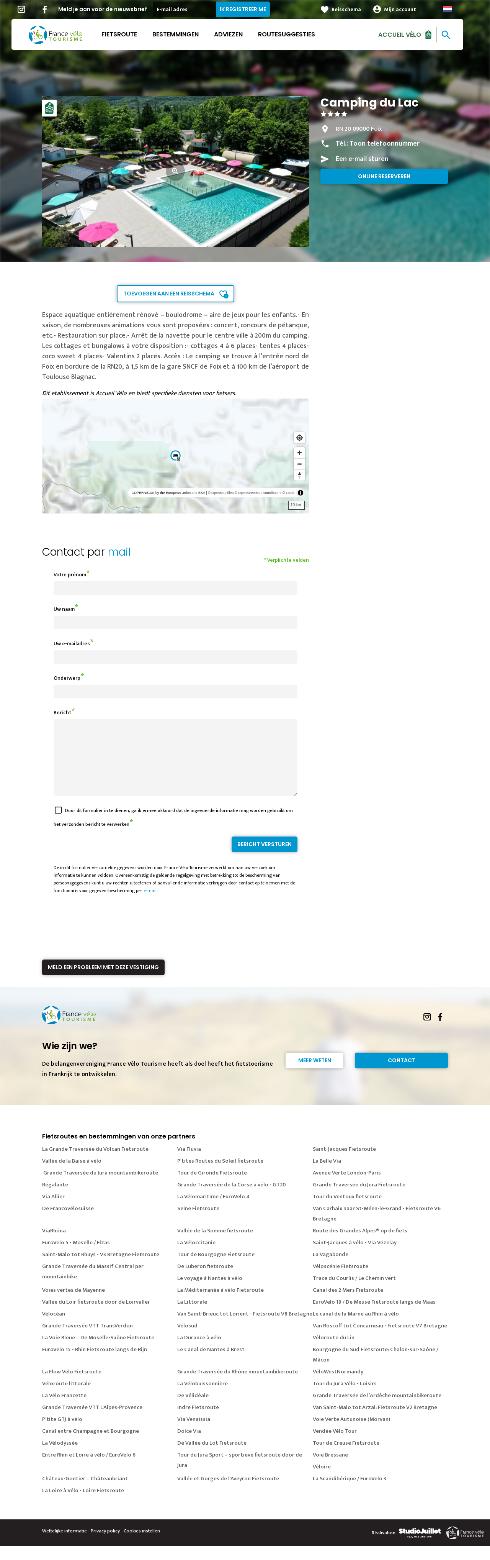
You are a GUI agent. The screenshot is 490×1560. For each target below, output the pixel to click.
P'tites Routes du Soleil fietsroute (220, 1174)
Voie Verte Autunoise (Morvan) (351, 1433)
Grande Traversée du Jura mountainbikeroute (100, 1186)
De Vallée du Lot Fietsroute (212, 1457)
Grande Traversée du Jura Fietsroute (359, 1198)
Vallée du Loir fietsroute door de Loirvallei (95, 1316)
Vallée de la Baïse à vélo (71, 1174)
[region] (175, 456)
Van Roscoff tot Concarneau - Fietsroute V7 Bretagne (380, 1339)
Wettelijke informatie (64, 1544)
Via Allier (53, 1210)
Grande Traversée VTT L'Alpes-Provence (92, 1421)
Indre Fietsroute (198, 1421)
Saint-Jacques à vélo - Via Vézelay (355, 1256)
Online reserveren (384, 176)
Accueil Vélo (407, 34)
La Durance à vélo (199, 1351)
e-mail (150, 904)
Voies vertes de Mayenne (73, 1304)
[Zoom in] (299, 452)
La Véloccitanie (196, 1256)
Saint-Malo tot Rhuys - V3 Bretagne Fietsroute (100, 1268)
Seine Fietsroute (198, 1222)
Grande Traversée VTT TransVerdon (87, 1339)
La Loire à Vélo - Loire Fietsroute (83, 1504)
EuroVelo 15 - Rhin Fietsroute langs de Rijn (94, 1363)
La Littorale (192, 1316)
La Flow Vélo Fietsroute (71, 1385)
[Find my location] (299, 437)
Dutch (455, 9)
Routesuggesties (294, 34)
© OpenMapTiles (221, 493)
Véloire (322, 1480)
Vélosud (187, 1339)
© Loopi (288, 493)
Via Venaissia (193, 1433)
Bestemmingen (183, 34)
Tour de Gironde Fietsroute (212, 1186)
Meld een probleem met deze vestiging (103, 981)
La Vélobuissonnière (202, 1397)
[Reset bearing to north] (299, 475)
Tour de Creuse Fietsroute (346, 1457)
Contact (401, 1074)
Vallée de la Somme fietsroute (215, 1244)
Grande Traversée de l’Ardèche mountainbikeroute (377, 1409)
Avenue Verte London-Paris (347, 1186)
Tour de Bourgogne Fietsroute (216, 1268)
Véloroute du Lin (333, 1351)
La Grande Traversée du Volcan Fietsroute (95, 1163)
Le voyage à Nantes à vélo (209, 1292)
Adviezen (236, 34)
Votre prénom (70, 574)
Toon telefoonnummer (385, 143)
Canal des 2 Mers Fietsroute (348, 1304)
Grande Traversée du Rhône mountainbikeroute (237, 1385)
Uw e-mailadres (72, 643)
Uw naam (64, 609)
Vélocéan (53, 1327)
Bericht (62, 712)
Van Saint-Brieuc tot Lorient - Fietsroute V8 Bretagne (244, 1327)
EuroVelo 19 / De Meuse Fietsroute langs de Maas (374, 1316)
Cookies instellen (142, 1544)
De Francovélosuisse (68, 1222)
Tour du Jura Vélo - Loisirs (345, 1397)
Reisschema (354, 9)
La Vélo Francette (64, 1409)
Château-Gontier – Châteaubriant (85, 1492)
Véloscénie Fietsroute (340, 1280)
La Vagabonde (330, 1268)
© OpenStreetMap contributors (258, 493)
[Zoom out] (299, 463)
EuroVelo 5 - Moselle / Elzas (76, 1256)
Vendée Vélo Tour (335, 1445)
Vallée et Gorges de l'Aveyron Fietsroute (228, 1492)
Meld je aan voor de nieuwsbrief (110, 9)
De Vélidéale (193, 1409)
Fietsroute (127, 34)
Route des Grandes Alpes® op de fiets (360, 1244)
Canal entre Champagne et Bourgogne (90, 1445)
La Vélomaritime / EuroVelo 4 (213, 1210)
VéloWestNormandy (338, 1385)
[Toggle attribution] (300, 492)
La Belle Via (327, 1174)
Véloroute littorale (66, 1397)
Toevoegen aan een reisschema (168, 293)
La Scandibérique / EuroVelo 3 (349, 1492)
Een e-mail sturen (362, 159)
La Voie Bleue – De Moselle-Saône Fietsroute (98, 1351)
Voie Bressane (330, 1468)
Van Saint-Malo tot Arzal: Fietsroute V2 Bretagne (375, 1421)
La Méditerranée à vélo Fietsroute (220, 1304)
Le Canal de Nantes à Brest (211, 1363)
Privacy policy (105, 1544)
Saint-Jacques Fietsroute (344, 1163)
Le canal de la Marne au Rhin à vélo (356, 1327)
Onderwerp (67, 678)
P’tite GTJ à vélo (62, 1433)
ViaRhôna (54, 1244)
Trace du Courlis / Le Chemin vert (354, 1292)
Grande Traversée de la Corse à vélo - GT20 (231, 1198)
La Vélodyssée (60, 1457)
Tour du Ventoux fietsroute (347, 1210)
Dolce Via (189, 1445)
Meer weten (314, 1074)
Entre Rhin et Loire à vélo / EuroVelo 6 (89, 1468)
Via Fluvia (189, 1163)
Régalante (55, 1198)
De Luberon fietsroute (205, 1280)
